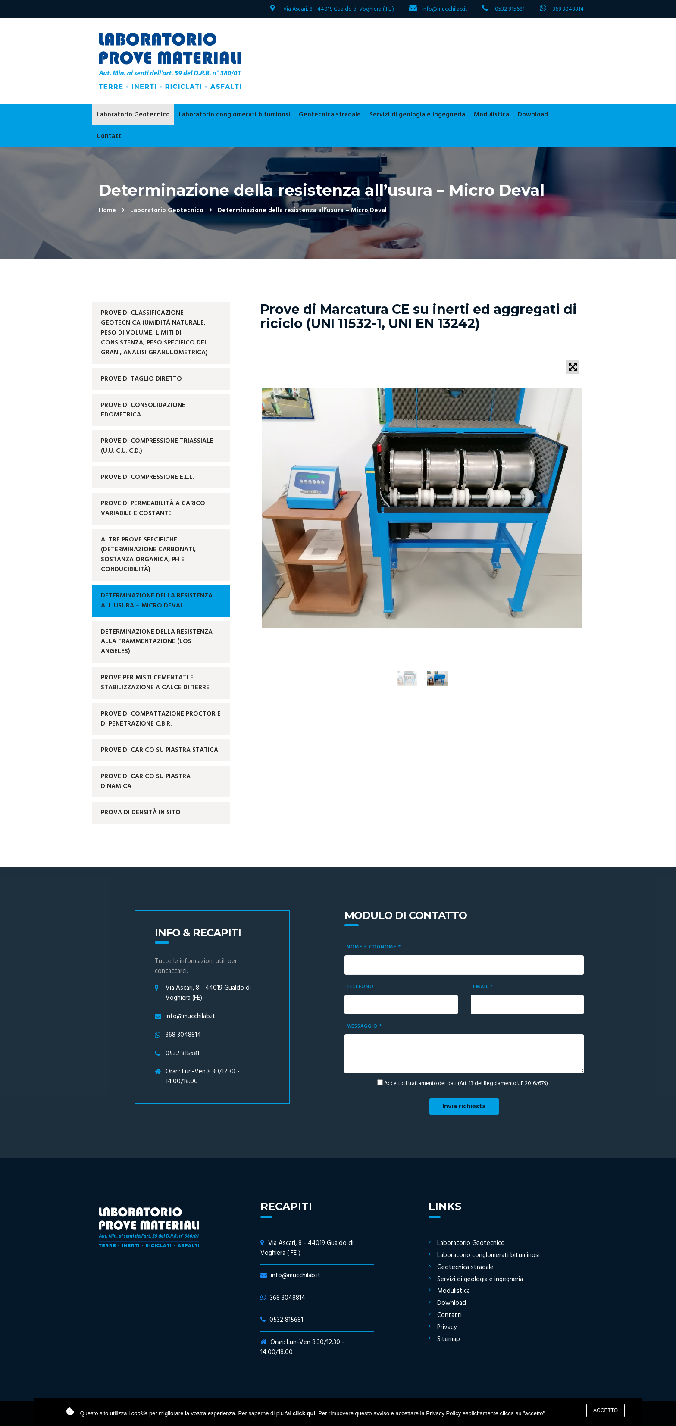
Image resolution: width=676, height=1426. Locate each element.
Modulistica (491, 114)
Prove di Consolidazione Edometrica (143, 410)
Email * (483, 987)
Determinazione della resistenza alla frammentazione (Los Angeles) (157, 642)
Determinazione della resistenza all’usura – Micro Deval (157, 601)
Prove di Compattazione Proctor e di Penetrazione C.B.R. (161, 719)
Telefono (360, 987)
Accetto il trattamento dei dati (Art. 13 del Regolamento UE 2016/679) (466, 1083)
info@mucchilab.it (444, 9)
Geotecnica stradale (330, 114)
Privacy (447, 1327)
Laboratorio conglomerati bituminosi (234, 114)
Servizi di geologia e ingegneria (417, 114)
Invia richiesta (464, 1106)
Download (533, 114)
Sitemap (448, 1339)
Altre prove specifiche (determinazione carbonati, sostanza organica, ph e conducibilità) (148, 555)
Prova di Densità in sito (141, 812)
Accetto (605, 1410)
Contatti (110, 136)
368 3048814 (568, 9)
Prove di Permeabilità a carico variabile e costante (153, 508)
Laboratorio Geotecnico (133, 114)
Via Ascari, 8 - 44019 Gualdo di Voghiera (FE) (208, 993)
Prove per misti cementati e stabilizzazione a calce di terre (155, 682)
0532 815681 (510, 9)
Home (107, 210)
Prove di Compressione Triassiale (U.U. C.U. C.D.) (157, 446)
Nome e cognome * (374, 947)
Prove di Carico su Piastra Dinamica (146, 781)
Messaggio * (364, 1026)
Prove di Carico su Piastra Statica (159, 750)
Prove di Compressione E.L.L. (147, 477)
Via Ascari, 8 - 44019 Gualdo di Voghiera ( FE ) (338, 9)
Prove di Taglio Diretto (141, 379)
